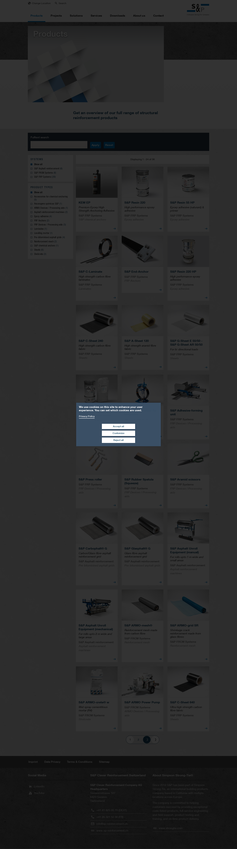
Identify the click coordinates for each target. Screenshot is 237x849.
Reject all (118, 440)
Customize (118, 433)
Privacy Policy (87, 416)
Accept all (118, 426)
